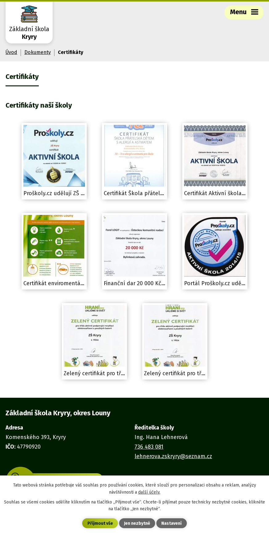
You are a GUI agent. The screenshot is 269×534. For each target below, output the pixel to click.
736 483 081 (148, 446)
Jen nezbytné (137, 523)
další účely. (149, 492)
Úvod (11, 52)
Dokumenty (37, 52)
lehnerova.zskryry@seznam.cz (173, 456)
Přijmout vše (100, 523)
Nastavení (171, 523)
